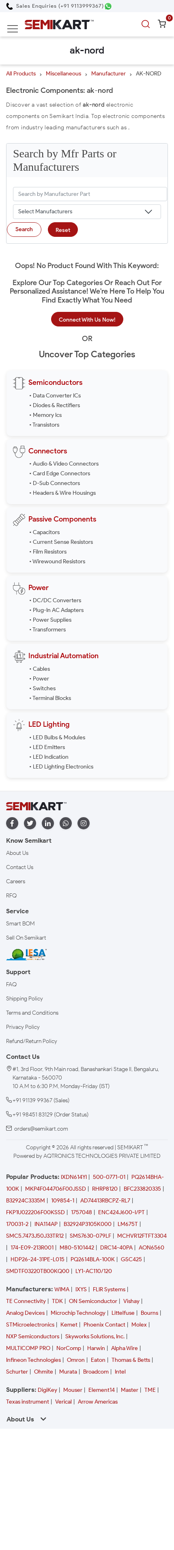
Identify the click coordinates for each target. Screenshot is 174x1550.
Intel (120, 1371)
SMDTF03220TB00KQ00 (37, 1271)
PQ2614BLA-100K (93, 1259)
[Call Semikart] (55, 6)
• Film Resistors (48, 551)
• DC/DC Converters (55, 600)
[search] (147, 24)
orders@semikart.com (41, 1128)
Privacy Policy (23, 1027)
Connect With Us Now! (87, 319)
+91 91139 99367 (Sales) (41, 1100)
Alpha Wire (124, 1348)
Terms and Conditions (32, 1012)
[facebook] (12, 823)
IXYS (81, 1289)
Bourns (149, 1313)
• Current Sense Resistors (61, 542)
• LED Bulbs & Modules (57, 737)
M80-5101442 (77, 1247)
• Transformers (47, 629)
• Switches (42, 688)
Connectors (47, 451)
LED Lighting (49, 724)
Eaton (98, 1360)
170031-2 (17, 1224)
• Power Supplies (50, 619)
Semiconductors (55, 382)
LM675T (128, 1224)
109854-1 (62, 1200)
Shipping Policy (24, 998)
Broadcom (96, 1371)
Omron (76, 1360)
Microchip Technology (78, 1313)
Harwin (96, 1348)
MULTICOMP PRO (28, 1348)
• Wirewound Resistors (57, 561)
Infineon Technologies (33, 1360)
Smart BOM (20, 923)
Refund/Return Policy (31, 1041)
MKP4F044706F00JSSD (55, 1188)
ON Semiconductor (93, 1301)
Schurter (17, 1371)
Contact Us (19, 867)
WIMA (61, 1289)
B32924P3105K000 (88, 1224)
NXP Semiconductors (32, 1336)
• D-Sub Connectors (54, 483)
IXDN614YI (74, 1177)
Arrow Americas (98, 1401)
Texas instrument (27, 1401)
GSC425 (131, 1259)
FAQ (11, 984)
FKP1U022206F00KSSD (35, 1212)
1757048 (81, 1212)
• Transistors (44, 424)
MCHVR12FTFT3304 (142, 1235)
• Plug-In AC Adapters (56, 610)
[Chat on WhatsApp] (108, 6)
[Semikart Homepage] (59, 24)
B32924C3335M (25, 1200)
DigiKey (47, 1390)
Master (129, 1390)
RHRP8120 (105, 1188)
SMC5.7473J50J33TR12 (35, 1235)
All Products (21, 73)
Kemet (68, 1324)
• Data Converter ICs (55, 395)
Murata (68, 1371)
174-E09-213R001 (32, 1247)
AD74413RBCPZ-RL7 (105, 1200)
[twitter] (30, 823)
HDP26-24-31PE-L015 (37, 1259)
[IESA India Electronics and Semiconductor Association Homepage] (26, 954)
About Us (17, 853)
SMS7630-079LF (90, 1235)
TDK (57, 1301)
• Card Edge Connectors (59, 473)
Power (38, 587)
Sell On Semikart (26, 937)
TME (150, 1390)
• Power (39, 678)
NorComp (68, 1348)
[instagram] (83, 823)
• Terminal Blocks (50, 698)
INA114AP (46, 1224)
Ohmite (43, 1371)
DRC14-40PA (116, 1247)
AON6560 (151, 1247)
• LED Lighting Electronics (61, 766)
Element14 (101, 1390)
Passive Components (62, 519)
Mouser (72, 1390)
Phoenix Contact (104, 1324)
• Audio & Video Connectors (64, 463)
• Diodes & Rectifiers (54, 405)
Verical (63, 1401)
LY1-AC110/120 (93, 1271)
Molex (139, 1324)
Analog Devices (25, 1313)
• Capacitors (44, 532)
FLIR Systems (109, 1289)
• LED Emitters (47, 747)
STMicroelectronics (30, 1324)
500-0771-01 (109, 1177)
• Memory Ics (45, 415)
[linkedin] (48, 823)
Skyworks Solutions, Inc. (95, 1336)
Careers (15, 881)
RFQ (11, 895)
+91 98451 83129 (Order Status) (50, 1114)
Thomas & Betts (131, 1360)
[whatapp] (66, 823)
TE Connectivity (26, 1301)
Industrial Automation (63, 655)
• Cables (39, 669)
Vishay (131, 1301)
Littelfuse (123, 1313)
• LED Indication (49, 757)
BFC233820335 (142, 1188)
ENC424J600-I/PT (121, 1212)
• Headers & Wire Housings (62, 492)
